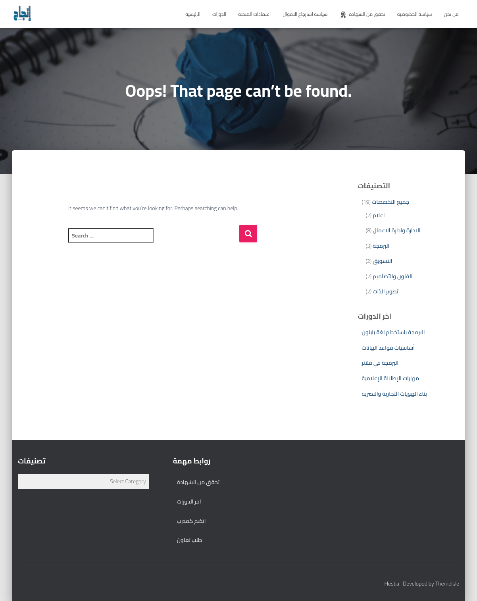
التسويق (382, 261)
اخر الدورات (189, 501)
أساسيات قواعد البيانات (388, 348)
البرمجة (381, 246)
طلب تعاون (189, 540)
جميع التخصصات (390, 202)
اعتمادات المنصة (254, 14)
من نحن (451, 14)
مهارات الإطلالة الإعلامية (390, 378)
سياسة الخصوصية (414, 14)
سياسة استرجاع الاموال (305, 14)
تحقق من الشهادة (362, 14)
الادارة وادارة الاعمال (396, 230)
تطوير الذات (385, 291)
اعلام (379, 215)
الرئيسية (192, 14)
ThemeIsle (447, 583)
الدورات (219, 14)
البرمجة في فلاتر (380, 363)
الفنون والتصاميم (392, 276)
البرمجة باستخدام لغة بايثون (393, 332)
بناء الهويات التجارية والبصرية (394, 394)
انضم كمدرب (191, 521)
